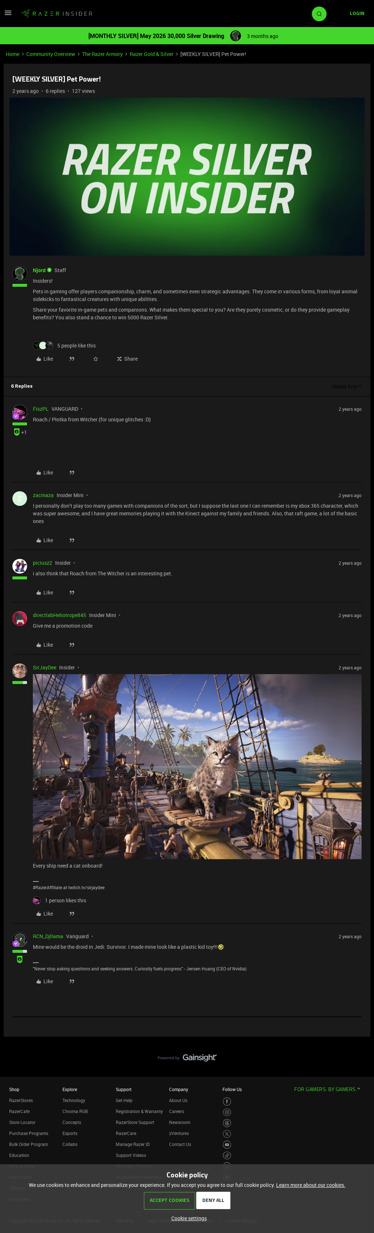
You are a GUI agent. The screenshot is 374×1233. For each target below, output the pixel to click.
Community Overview (50, 53)
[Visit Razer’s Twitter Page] (227, 1134)
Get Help (124, 1100)
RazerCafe (19, 1111)
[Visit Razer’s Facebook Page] (227, 1101)
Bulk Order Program (28, 1144)
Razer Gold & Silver (151, 53)
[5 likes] (64, 345)
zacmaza (43, 495)
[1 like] (59, 900)
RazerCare (126, 1133)
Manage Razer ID (133, 1144)
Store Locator (22, 1122)
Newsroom (179, 1122)
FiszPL (41, 408)
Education (19, 1155)
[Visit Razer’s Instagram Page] (227, 1112)
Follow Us (232, 1089)
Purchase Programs (28, 1133)
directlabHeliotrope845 (59, 615)
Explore (69, 1089)
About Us (178, 1100)
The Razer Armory (102, 53)
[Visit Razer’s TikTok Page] (227, 1155)
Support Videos (131, 1155)
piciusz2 (42, 562)
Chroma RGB (75, 1111)
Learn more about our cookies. (311, 1184)
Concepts (71, 1122)
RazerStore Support (135, 1122)
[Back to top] (359, 1050)
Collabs (69, 1144)
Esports (69, 1133)
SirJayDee (44, 667)
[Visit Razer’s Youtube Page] (227, 1144)
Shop (14, 1089)
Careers (176, 1111)
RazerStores (21, 1100)
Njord (39, 270)
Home (12, 53)
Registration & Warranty (139, 1111)
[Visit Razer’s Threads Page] (227, 1123)
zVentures (179, 1133)
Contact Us (180, 1144)
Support (123, 1089)
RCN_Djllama (48, 936)
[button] (8, 15)
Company (178, 1089)
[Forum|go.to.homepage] (56, 14)
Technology (73, 1100)
